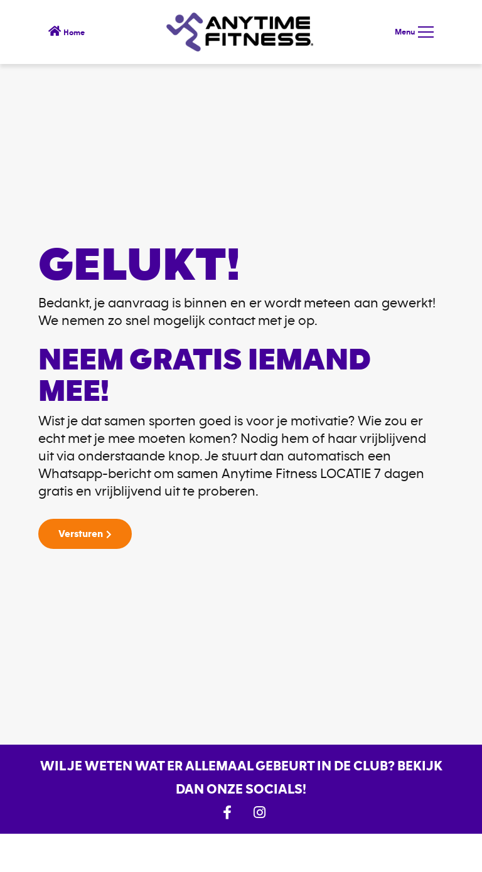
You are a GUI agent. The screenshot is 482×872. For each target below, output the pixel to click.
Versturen (80, 534)
